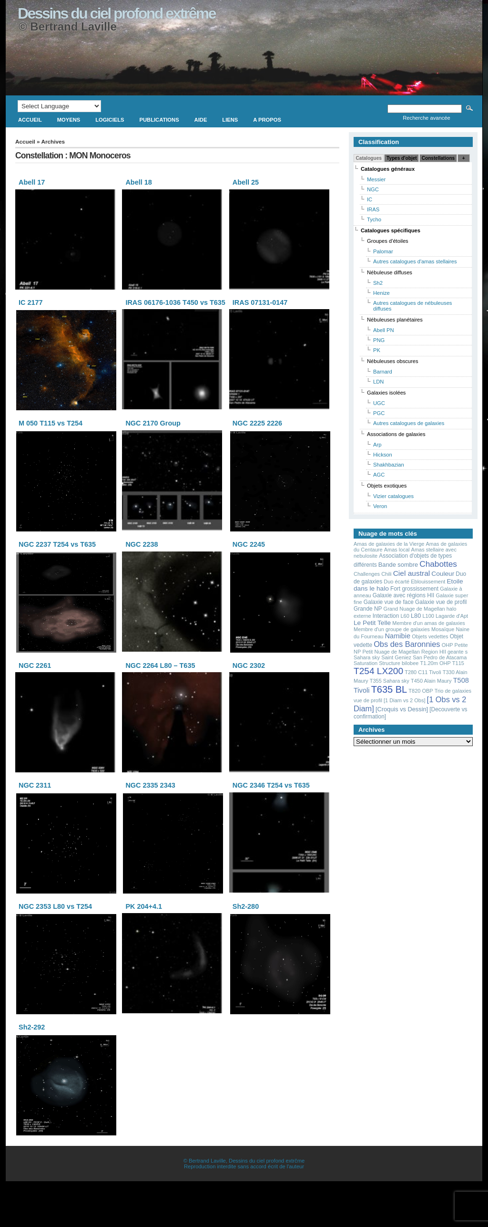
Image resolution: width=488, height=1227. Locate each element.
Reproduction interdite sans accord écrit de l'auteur (244, 1166)
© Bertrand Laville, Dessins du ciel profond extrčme (244, 1161)
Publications (159, 120)
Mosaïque (442, 629)
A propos (267, 120)
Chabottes (438, 564)
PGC (379, 413)
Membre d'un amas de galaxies (428, 623)
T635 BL (389, 689)
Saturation (365, 663)
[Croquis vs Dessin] (402, 709)
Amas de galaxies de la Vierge (389, 544)
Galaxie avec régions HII (404, 595)
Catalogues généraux (388, 169)
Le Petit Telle (372, 622)
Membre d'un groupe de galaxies (392, 629)
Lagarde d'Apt (452, 616)
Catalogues (369, 158)
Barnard (382, 371)
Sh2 (378, 283)
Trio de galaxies (453, 691)
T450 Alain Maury (431, 681)
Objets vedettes (430, 636)
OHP (447, 645)
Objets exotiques (387, 486)
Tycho (374, 219)
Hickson (382, 455)
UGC (379, 403)
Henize (381, 293)
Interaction (386, 616)
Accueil (30, 120)
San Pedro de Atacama (440, 657)
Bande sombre (398, 564)
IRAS (373, 209)
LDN (378, 382)
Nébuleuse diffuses (389, 272)
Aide (200, 120)
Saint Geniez (396, 657)
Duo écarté (396, 581)
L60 (404, 616)
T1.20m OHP (435, 663)
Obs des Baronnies (407, 644)
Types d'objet (401, 158)
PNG (379, 340)
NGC (373, 189)
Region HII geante (442, 652)
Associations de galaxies (396, 434)
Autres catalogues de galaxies (408, 423)
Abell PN (383, 330)
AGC (379, 475)
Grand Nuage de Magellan (414, 609)
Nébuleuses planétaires (395, 319)
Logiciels (109, 120)
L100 (428, 616)
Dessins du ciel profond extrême (116, 13)
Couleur (442, 573)
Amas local (397, 549)
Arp (377, 444)
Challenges (367, 574)
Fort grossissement (414, 588)
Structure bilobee (398, 663)
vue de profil (368, 700)
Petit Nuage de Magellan (390, 652)
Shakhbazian (388, 465)
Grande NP (368, 608)
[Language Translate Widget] (59, 106)
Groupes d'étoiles (387, 241)
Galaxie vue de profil (441, 602)
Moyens (69, 120)
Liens (230, 120)
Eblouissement (428, 581)
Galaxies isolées (386, 392)
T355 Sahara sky (389, 681)
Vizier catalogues (393, 496)
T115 (458, 663)
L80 (416, 615)
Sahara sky (367, 657)
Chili (386, 574)
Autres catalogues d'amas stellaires (415, 261)
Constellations (438, 158)
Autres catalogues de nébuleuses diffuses (412, 306)
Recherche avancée (426, 118)
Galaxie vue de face (389, 602)
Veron (380, 506)
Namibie (398, 636)
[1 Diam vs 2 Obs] (404, 700)
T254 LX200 (378, 671)
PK (376, 350)
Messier (376, 179)
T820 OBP (420, 691)
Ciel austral (411, 573)
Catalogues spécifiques (390, 230)
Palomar (383, 251)
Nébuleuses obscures (392, 361)
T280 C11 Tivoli (423, 672)
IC (369, 199)
